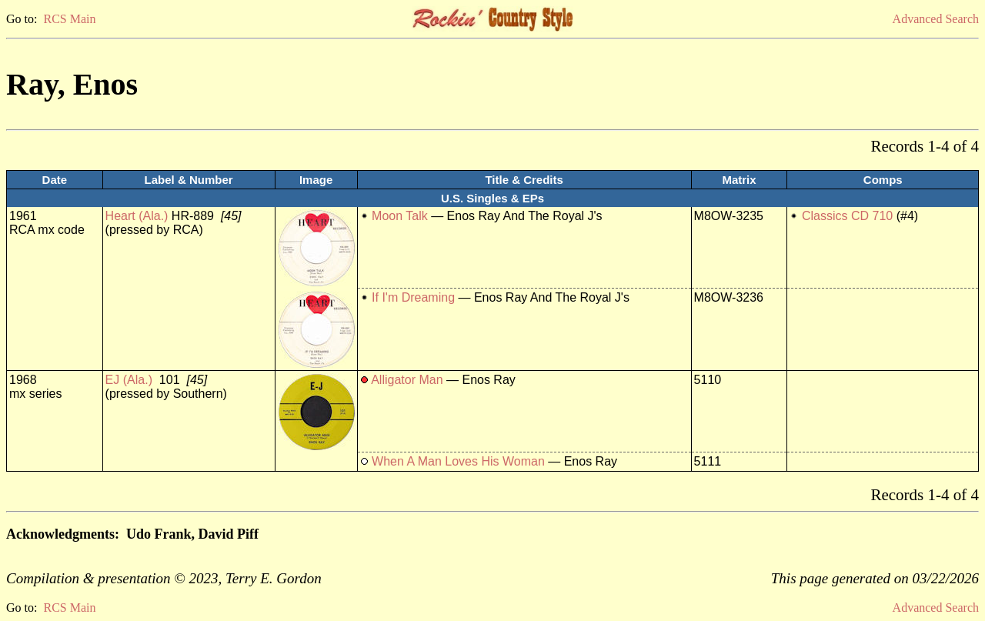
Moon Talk (400, 215)
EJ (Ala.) (128, 379)
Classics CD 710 (847, 215)
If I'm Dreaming (413, 297)
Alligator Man (406, 379)
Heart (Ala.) (137, 215)
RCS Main (69, 18)
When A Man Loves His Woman (458, 461)
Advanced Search (936, 18)
